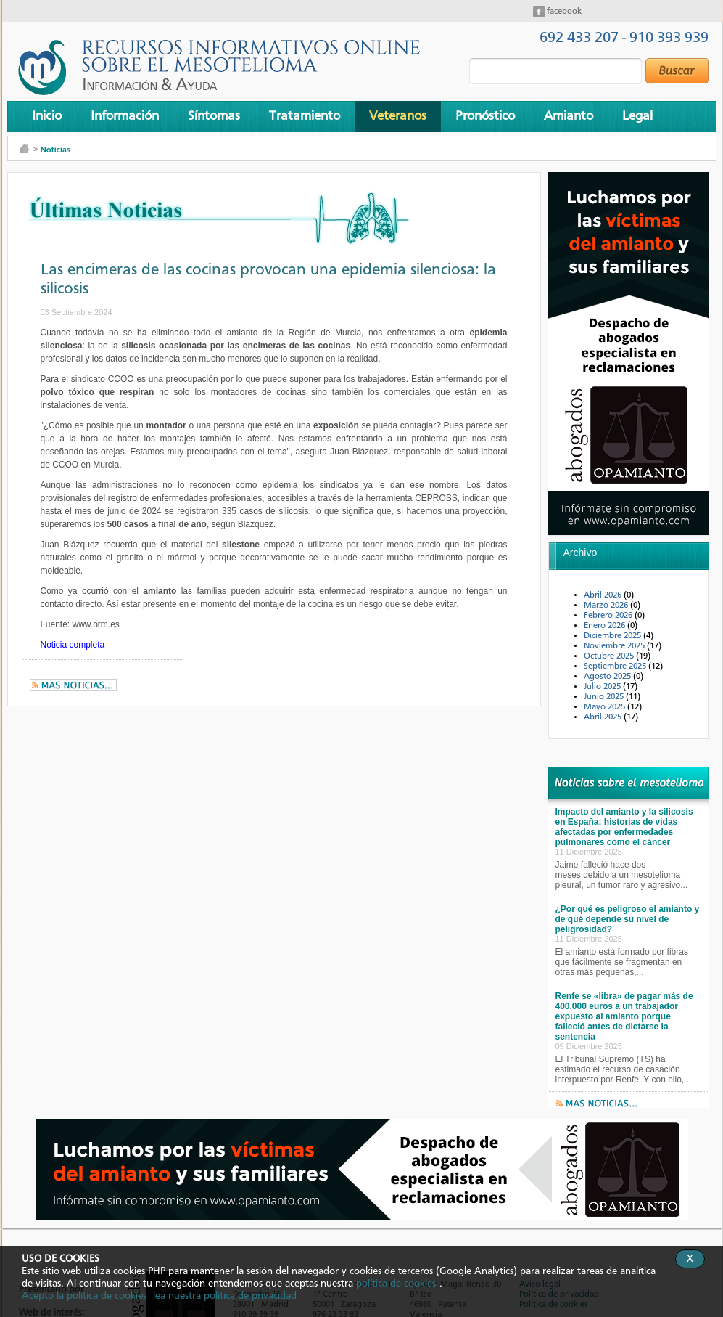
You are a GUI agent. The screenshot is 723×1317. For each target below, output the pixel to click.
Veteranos (397, 116)
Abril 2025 (604, 717)
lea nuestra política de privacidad (225, 1296)
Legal (637, 116)
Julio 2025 (603, 686)
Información (125, 116)
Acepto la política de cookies (84, 1296)
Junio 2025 (605, 697)
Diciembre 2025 (613, 636)
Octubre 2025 (610, 656)
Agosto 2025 (608, 676)
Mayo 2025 (605, 707)
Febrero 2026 (609, 615)
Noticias (55, 149)
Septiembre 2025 (616, 666)
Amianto (568, 116)
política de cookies (396, 1284)
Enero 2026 (605, 625)
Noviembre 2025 (615, 646)
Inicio (47, 116)
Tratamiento (304, 116)
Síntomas (214, 116)
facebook (563, 11)
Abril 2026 (604, 595)
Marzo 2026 (607, 605)
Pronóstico (485, 116)
